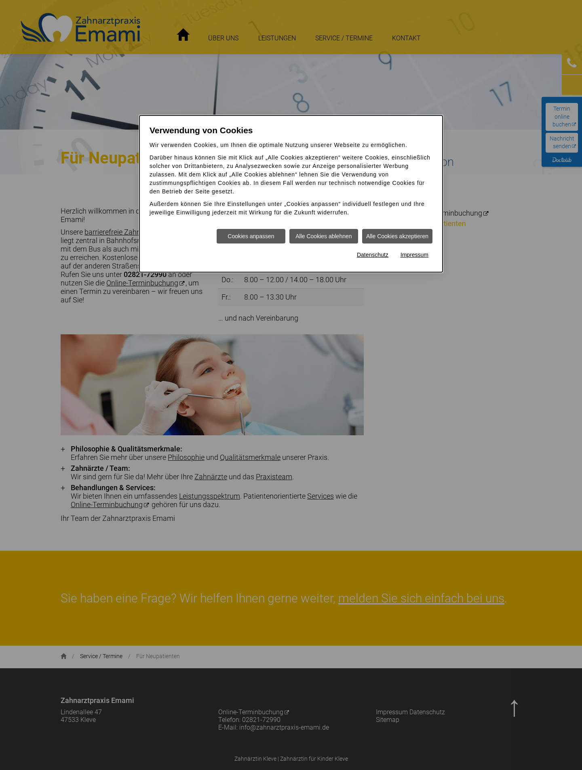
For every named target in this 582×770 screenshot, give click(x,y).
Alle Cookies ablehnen (323, 236)
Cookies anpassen (251, 236)
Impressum (414, 255)
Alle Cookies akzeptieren (397, 236)
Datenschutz (372, 255)
